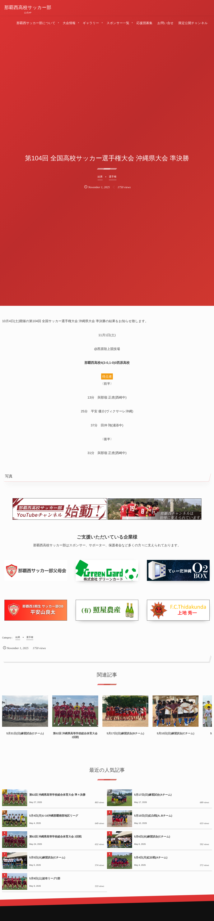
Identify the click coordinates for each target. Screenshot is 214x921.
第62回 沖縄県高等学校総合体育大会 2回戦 (55, 836)
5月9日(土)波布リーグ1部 (44, 878)
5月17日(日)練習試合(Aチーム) (153, 794)
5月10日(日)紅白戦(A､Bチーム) (153, 815)
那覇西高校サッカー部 (27, 7)
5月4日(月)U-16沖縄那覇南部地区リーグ (53, 815)
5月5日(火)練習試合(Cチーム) (47, 857)
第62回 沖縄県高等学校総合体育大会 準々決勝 (57, 794)
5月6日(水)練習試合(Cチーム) (152, 836)
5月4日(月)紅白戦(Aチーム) (150, 857)
